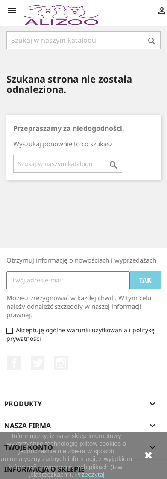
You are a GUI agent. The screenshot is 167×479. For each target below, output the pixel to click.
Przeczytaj (90, 474)
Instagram (61, 363)
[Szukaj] (83, 40)
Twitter (37, 363)
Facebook (14, 363)
